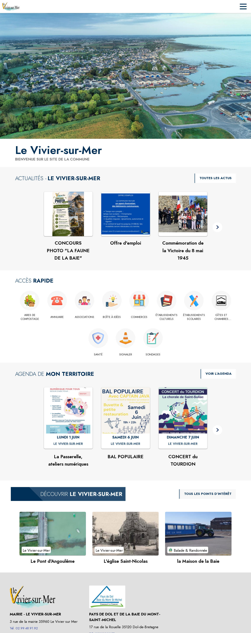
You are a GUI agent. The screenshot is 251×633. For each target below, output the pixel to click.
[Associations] (84, 317)
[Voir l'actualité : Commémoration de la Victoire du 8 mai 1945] (183, 214)
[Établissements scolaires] (194, 317)
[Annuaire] (57, 317)
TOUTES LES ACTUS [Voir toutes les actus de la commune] (216, 178)
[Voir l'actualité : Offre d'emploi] (125, 214)
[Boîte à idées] (112, 317)
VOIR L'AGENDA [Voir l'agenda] (219, 373)
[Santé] (98, 355)
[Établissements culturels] (166, 317)
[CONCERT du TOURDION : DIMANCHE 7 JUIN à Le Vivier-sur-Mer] (183, 444)
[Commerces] (139, 317)
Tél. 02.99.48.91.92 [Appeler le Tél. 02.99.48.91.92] (24, 628)
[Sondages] (153, 355)
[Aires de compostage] (29, 317)
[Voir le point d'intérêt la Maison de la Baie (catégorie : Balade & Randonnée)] (198, 533)
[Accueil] (10, 6)
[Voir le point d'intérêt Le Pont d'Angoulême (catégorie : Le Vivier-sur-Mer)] (52, 533)
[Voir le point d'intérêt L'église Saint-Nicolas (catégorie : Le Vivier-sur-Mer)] (125, 533)
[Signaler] (125, 355)
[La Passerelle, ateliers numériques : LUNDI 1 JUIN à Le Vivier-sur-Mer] (68, 444)
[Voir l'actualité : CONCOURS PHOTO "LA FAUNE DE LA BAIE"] (68, 214)
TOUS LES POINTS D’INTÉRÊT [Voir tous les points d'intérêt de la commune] (208, 493)
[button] (217, 227)
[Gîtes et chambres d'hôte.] (221, 317)
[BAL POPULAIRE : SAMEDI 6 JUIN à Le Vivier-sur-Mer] (125, 444)
